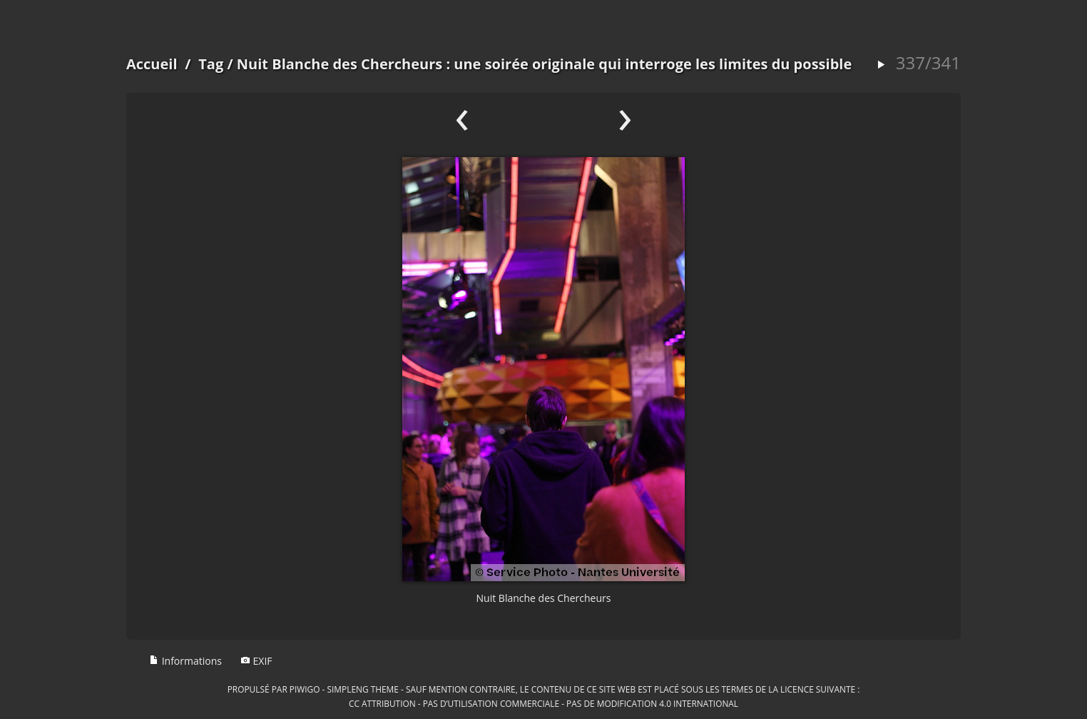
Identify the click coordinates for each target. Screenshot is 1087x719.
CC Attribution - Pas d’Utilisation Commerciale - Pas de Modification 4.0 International (543, 703)
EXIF (256, 661)
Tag (210, 64)
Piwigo (305, 689)
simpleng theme (363, 689)
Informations (185, 661)
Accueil (152, 64)
